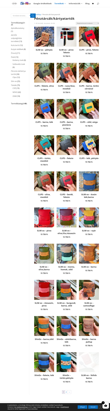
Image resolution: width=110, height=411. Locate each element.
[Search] (33, 15)
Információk (74, 4)
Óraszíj (14, 53)
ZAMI (15, 96)
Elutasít (91, 407)
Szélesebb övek (19, 64)
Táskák (13, 85)
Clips (14, 77)
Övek (13, 57)
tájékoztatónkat (22, 407)
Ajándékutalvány (17, 28)
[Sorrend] (87, 23)
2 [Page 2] (66, 392)
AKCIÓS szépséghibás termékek (16, 38)
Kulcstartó (15, 45)
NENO (15, 92)
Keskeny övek (18, 60)
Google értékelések (43, 4)
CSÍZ (14, 88)
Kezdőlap (26, 4)
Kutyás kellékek (17, 49)
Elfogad (78, 407)
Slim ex (14, 81)
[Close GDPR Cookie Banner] (100, 407)
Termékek (59, 4)
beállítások (65, 407)
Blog (87, 4)
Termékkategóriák (18, 104)
